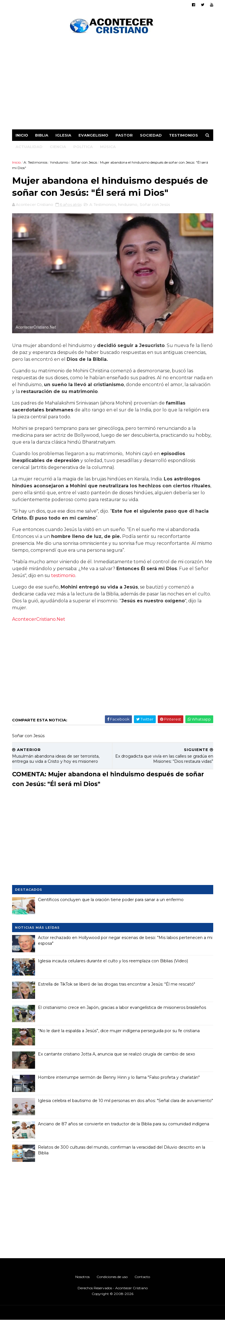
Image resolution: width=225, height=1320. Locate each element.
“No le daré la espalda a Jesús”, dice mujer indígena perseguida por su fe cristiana (119, 1030)
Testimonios (183, 135)
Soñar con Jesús (84, 162)
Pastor (124, 135)
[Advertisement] (112, 83)
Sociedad (151, 135)
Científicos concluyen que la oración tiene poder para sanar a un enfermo (111, 899)
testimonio (63, 575)
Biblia (41, 135)
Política (83, 146)
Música (108, 146)
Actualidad (29, 146)
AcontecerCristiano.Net (38, 619)
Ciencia (58, 146)
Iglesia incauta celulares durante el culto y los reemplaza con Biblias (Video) (113, 960)
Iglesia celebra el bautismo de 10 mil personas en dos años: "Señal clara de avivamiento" (125, 1100)
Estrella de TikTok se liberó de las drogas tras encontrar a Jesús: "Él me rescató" (116, 984)
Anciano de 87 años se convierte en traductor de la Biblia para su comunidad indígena (123, 1123)
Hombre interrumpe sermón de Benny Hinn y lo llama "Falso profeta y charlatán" (119, 1077)
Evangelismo (93, 135)
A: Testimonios (35, 162)
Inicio (22, 135)
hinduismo (59, 162)
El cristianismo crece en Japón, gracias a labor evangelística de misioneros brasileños (122, 1007)
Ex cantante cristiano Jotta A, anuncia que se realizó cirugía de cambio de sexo (116, 1054)
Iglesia (63, 135)
